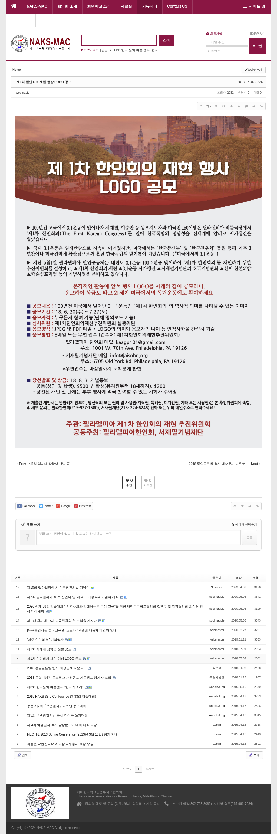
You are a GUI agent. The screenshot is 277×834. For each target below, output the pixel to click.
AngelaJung (217, 686)
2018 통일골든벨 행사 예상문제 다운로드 (57, 668)
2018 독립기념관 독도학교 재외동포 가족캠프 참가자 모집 (69, 677)
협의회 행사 (21, 20)
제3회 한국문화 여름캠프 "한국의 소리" (55, 687)
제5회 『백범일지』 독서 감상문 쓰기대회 (57, 715)
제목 (115, 577)
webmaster (23, 92)
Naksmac (217, 587)
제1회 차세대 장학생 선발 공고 (49, 649)
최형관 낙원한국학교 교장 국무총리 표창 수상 (60, 744)
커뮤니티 (149, 6)
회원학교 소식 (99, 6)
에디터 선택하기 (244, 524)
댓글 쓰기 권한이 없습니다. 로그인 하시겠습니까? (75, 534)
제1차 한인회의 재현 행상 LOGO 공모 (44, 82)
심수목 (216, 667)
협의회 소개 (67, 6)
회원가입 (214, 33)
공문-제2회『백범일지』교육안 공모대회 (56, 706)
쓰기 (254, 755)
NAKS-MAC (37, 6)
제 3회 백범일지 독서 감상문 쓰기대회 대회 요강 (62, 725)
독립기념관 (216, 677)
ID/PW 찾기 (258, 33)
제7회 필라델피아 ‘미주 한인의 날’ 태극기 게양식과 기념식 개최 (73, 597)
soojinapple (217, 596)
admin (217, 724)
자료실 (126, 6)
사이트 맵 (254, 6)
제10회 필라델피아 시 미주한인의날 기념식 (58, 587)
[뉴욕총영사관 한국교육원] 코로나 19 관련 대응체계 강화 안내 (72, 630)
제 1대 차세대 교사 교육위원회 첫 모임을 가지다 (62, 621)
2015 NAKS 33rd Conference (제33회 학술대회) (61, 696)
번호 (18, 577)
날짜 (239, 577)
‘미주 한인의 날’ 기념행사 (45, 640)
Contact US (177, 6)
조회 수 (257, 577)
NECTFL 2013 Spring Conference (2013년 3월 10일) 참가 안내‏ (72, 734)
